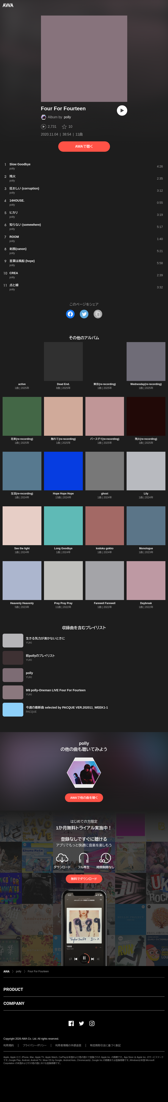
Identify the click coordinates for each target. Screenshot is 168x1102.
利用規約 (8, 1045)
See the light (22, 548)
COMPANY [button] (13, 1003)
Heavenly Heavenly (22, 603)
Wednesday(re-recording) (146, 384)
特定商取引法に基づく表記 (105, 1045)
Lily (146, 493)
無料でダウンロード (84, 879)
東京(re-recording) (105, 384)
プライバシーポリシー (35, 1045)
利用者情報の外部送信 (68, 1045)
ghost (104, 493)
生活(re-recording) (22, 493)
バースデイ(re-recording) (104, 438)
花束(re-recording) (22, 438)
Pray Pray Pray (63, 603)
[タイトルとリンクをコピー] (98, 314)
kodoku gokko (104, 548)
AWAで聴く (84, 146)
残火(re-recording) (146, 438)
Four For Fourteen (38, 971)
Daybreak (146, 603)
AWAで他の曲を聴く (84, 797)
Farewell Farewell (104, 603)
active (22, 384)
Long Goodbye (63, 548)
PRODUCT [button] (13, 989)
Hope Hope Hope (63, 493)
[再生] (122, 110)
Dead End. (63, 384)
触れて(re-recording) (63, 438)
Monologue (146, 548)
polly (67, 117)
